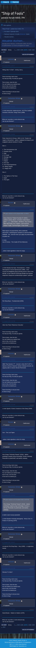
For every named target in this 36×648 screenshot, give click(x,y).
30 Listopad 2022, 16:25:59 (8, 264)
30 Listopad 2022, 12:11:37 (8, 106)
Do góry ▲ (24, 640)
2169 (33, 50)
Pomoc (10, 640)
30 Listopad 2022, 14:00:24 (8, 209)
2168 (29, 50)
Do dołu (4, 49)
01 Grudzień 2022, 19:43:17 (8, 542)
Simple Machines (22, 644)
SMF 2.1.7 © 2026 (14, 644)
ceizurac (11, 59)
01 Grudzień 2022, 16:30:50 (8, 428)
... (16, 50)
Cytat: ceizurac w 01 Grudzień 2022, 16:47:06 (17, 499)
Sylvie (27, 34)
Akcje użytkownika (28, 54)
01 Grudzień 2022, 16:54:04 (8, 495)
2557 (4, 52)
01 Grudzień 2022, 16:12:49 (8, 404)
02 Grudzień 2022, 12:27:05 (8, 568)
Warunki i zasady (17, 640)
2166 (21, 50)
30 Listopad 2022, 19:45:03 (8, 297)
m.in (9, 221)
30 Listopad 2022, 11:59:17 (8, 65)
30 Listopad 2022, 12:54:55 (8, 134)
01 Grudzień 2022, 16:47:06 (8, 450)
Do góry (4, 625)
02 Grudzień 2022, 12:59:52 (8, 609)
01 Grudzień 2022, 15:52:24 (8, 360)
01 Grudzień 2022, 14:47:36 (8, 321)
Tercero (10, 203)
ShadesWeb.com (22, 646)
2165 (18, 50)
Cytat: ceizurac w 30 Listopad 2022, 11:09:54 (17, 213)
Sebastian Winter (14, 98)
